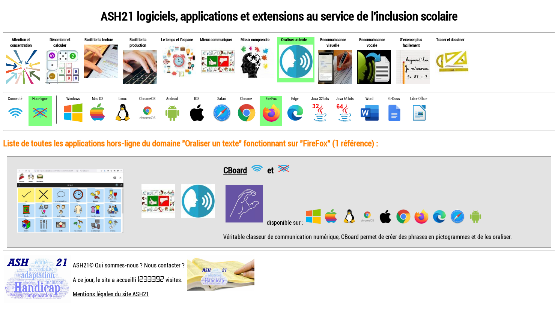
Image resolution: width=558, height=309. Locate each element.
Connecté (15, 98)
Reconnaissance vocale (372, 42)
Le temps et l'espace (177, 39)
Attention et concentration (21, 42)
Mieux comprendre (255, 39)
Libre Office (418, 98)
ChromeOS (147, 98)
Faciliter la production (137, 42)
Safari (221, 98)
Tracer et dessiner (450, 39)
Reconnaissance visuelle (333, 42)
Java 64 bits (344, 98)
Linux (122, 98)
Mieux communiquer (216, 39)
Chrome (246, 98)
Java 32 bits (320, 98)
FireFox (271, 98)
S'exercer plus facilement (411, 42)
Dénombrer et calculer (60, 42)
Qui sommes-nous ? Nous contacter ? (140, 265)
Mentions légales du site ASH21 (111, 294)
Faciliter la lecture (98, 39)
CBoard (235, 170)
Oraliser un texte (294, 39)
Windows (73, 98)
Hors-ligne (40, 98)
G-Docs (394, 98)
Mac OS (97, 98)
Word (369, 98)
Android (172, 98)
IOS (196, 98)
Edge (295, 98)
